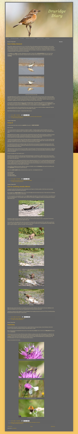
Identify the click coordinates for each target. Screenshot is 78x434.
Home (7, 38)
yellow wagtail (29, 180)
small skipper (34, 422)
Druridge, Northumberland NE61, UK (17, 117)
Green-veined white (16, 422)
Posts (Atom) (14, 428)
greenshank (13, 180)
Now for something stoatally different (18, 186)
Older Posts (53, 426)
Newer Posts (10, 426)
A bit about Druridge (15, 38)
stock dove (38, 422)
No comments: (18, 316)
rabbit (17, 318)
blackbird (12, 116)
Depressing (11, 324)
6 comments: (18, 420)
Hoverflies (47, 38)
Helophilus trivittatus (23, 422)
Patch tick (21, 180)
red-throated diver (27, 116)
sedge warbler (20, 318)
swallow (35, 116)
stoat (24, 318)
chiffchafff (19, 116)
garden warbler (13, 318)
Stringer (8, 335)
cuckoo (22, 116)
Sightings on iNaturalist (30, 38)
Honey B (10, 123)
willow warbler (39, 116)
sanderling (32, 116)
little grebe (29, 422)
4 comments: (18, 178)
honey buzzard (17, 180)
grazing (12, 422)
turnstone (25, 180)
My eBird (22, 38)
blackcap (15, 116)
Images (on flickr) (40, 38)
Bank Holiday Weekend (14, 44)
